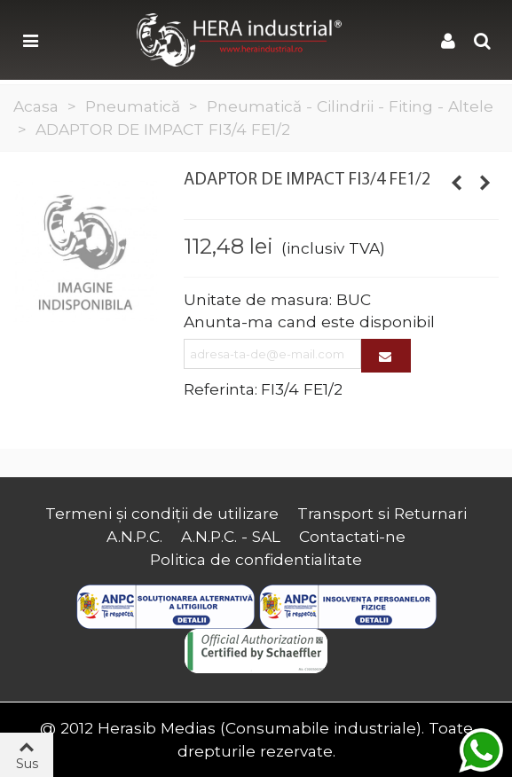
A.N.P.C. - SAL (230, 536)
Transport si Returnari (382, 513)
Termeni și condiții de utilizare (162, 513)
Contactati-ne (352, 536)
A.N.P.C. (134, 536)
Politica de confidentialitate (256, 559)
